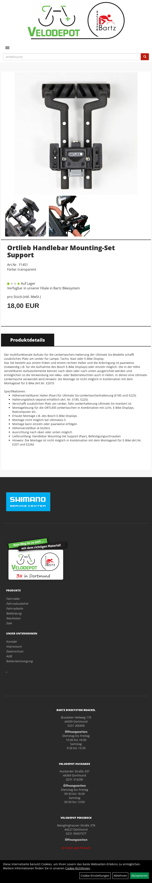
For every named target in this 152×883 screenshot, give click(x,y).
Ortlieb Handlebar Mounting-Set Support (61, 251)
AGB (9, 656)
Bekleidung (13, 613)
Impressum (14, 646)
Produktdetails (27, 340)
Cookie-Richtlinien (77, 868)
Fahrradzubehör (17, 603)
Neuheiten (13, 618)
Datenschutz (14, 651)
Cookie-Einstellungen (95, 875)
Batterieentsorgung (19, 661)
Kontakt (11, 641)
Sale (9, 623)
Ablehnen (120, 875)
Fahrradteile (14, 608)
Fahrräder (13, 599)
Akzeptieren (139, 875)
